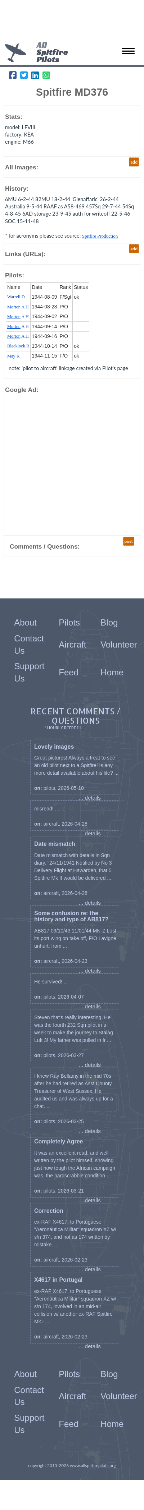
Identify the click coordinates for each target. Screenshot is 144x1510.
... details (89, 798)
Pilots (69, 622)
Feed (68, 672)
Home (111, 672)
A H (18, 307)
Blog (109, 622)
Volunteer (118, 644)
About (25, 622)
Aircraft (72, 644)
